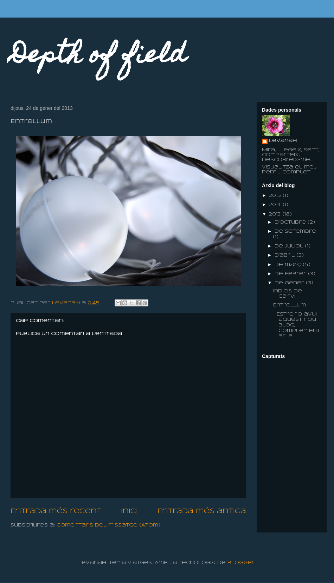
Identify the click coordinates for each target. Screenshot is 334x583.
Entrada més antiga (202, 511)
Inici (129, 511)
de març (289, 265)
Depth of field (98, 56)
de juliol (290, 246)
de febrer (291, 274)
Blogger (241, 563)
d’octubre (291, 222)
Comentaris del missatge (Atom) (108, 525)
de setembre (295, 231)
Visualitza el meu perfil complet (289, 169)
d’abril (285, 255)
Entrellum (289, 305)
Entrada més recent (56, 511)
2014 (276, 205)
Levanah (283, 141)
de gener (290, 283)
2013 (275, 214)
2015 (276, 195)
